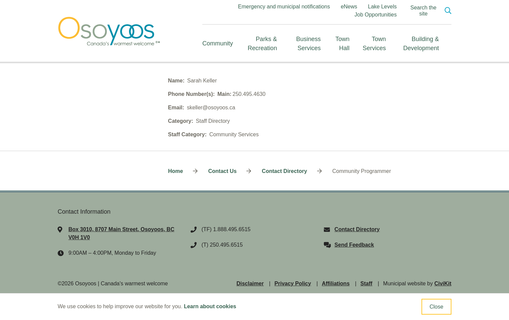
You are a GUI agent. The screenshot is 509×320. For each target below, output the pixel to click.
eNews (349, 6)
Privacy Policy (292, 283)
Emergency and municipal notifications (284, 6)
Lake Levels (382, 6)
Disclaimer (250, 283)
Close (436, 307)
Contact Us (222, 171)
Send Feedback (354, 245)
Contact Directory (284, 171)
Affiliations (336, 283)
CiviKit (442, 283)
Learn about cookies (210, 306)
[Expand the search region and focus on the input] (428, 11)
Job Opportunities (375, 14)
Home (175, 171)
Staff (367, 283)
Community (217, 43)
